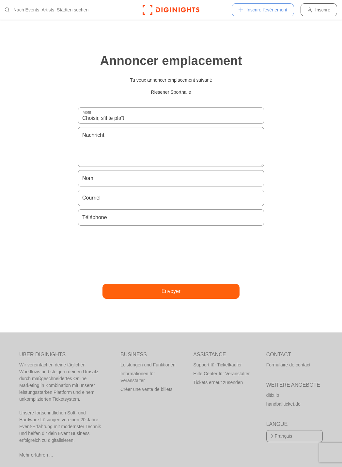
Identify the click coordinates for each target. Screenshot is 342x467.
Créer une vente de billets (146, 389)
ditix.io (272, 395)
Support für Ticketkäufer (217, 364)
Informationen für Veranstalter (137, 377)
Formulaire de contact (288, 364)
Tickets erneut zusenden (218, 382)
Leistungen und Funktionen (148, 364)
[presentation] (171, 254)
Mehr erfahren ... (36, 455)
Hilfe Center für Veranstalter (221, 373)
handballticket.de (283, 404)
